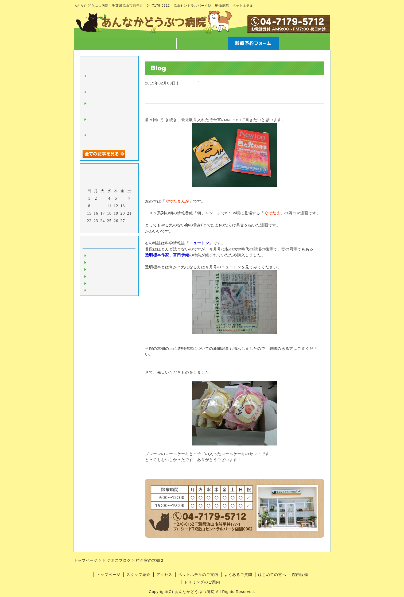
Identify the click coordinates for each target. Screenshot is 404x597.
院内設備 (300, 574)
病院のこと (188, 83)
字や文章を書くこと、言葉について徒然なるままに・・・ (109, 106)
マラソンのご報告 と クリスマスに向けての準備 (111, 122)
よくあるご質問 (238, 574)
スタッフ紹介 (150, 43)
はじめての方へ (272, 574)
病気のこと (98, 268)
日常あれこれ (101, 289)
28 (129, 221)
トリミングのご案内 (202, 582)
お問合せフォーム (304, 43)
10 (102, 206)
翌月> (120, 228)
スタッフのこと (103, 261)
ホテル (94, 282)
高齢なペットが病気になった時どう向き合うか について (109, 79)
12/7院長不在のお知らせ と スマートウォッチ (109, 138)
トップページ (99, 43)
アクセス (202, 43)
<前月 (98, 228)
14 (129, 206)
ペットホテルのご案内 (198, 574)
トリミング (98, 275)
